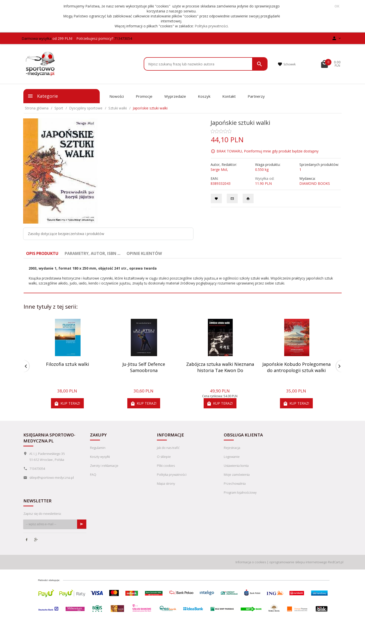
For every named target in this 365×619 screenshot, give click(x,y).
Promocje (144, 96)
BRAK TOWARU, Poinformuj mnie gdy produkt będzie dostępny (268, 150)
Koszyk (204, 96)
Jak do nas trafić (168, 447)
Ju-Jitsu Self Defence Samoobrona (143, 367)
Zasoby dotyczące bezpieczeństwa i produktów (66, 233)
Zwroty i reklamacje (104, 465)
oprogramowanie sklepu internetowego (298, 562)
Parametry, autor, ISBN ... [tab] (92, 253)
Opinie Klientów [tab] (144, 253)
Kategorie (42, 96)
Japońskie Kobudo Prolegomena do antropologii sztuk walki (296, 367)
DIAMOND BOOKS (314, 183)
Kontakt (229, 96)
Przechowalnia (235, 483)
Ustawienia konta (236, 465)
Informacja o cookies (250, 562)
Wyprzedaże (175, 96)
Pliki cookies (166, 465)
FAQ (93, 474)
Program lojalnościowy (240, 492)
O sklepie (164, 456)
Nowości (116, 96)
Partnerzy (256, 96)
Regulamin (97, 447)
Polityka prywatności (211, 26)
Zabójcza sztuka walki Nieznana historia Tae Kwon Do (220, 367)
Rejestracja (232, 447)
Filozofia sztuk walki (67, 364)
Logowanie (232, 456)
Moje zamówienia (237, 474)
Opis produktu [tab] (42, 253)
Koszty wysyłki (100, 456)
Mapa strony (166, 483)
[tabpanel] (183, 275)
